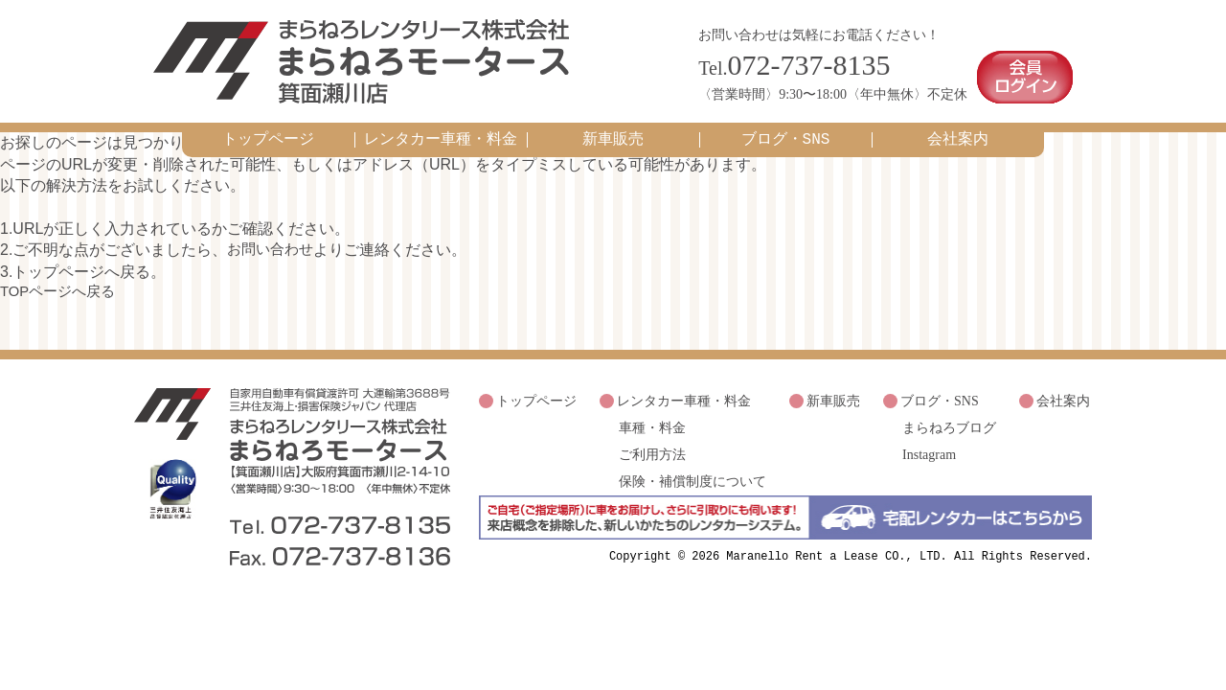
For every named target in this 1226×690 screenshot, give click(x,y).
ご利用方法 (652, 442)
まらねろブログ (949, 417)
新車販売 (613, 133)
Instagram (929, 442)
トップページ (268, 133)
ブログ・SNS (785, 133)
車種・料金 (652, 417)
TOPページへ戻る (62, 285)
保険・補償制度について (692, 466)
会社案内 (957, 133)
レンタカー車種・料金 (440, 133)
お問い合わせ (273, 243)
